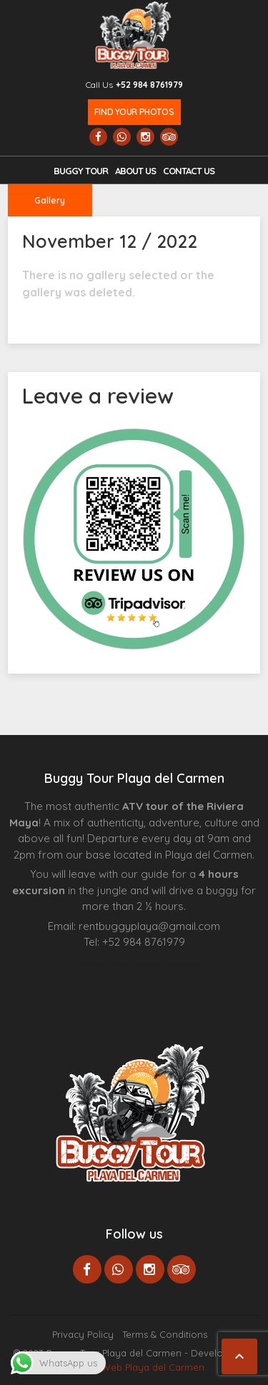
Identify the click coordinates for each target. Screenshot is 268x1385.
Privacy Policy (83, 1334)
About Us (135, 170)
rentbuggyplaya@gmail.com (149, 926)
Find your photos (134, 111)
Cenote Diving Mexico (185, 964)
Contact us (188, 170)
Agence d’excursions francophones (94, 964)
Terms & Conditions (164, 1334)
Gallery (49, 200)
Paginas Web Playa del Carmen (134, 1367)
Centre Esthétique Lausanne (145, 964)
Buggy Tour (81, 170)
